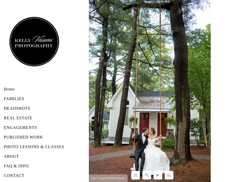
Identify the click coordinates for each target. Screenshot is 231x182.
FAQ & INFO (16, 166)
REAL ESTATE (18, 118)
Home (9, 89)
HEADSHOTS (17, 108)
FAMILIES (14, 99)
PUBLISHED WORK (23, 137)
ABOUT (11, 156)
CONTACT (14, 175)
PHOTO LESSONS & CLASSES (34, 147)
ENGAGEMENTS (20, 127)
